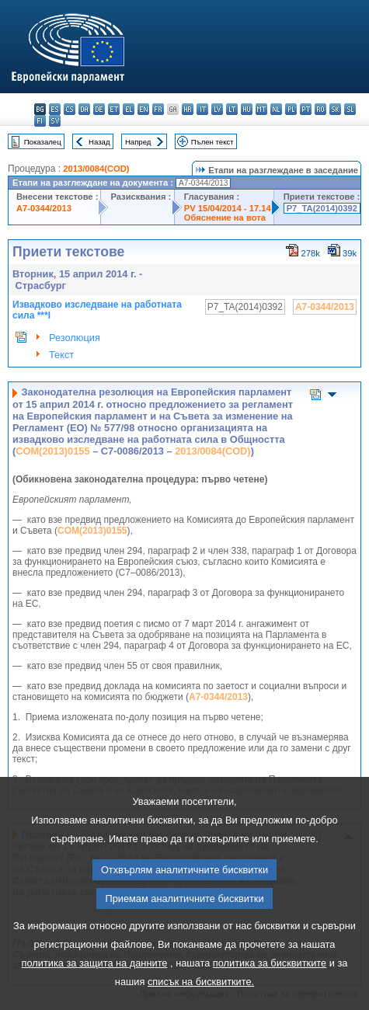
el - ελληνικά (128, 109)
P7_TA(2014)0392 (322, 208)
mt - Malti (261, 109)
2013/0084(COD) (96, 168)
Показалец (42, 142)
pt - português (306, 109)
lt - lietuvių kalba (232, 109)
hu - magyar (246, 109)
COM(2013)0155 (52, 451)
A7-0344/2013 (43, 208)
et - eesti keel (114, 109)
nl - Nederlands (276, 109)
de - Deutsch (99, 109)
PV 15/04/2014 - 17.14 (227, 208)
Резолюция (74, 337)
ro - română (320, 109)
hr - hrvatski (187, 109)
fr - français (158, 109)
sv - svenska (55, 121)
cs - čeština (69, 109)
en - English (143, 109)
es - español (55, 109)
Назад (99, 142)
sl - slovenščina (350, 109)
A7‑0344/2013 (218, 696)
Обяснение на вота (225, 217)
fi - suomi (40, 121)
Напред (138, 142)
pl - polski (291, 109)
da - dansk (84, 109)
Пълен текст (212, 142)
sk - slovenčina (335, 109)
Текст (61, 354)
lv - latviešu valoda (217, 109)
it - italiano (202, 109)
